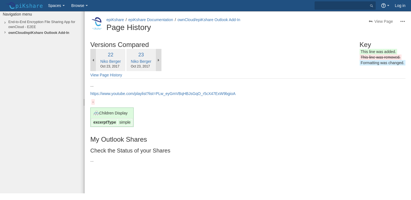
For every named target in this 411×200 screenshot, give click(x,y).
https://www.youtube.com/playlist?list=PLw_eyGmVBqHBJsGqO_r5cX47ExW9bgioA (163, 93)
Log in (400, 5)
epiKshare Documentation (150, 20)
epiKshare (115, 20)
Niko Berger (110, 61)
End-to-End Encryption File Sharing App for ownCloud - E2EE (41, 24)
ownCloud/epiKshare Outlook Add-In (38, 33)
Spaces (54, 5)
